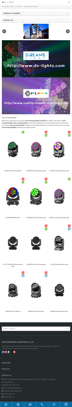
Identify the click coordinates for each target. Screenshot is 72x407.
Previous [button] (4, 31)
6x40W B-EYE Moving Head (36, 311)
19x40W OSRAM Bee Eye (12, 217)
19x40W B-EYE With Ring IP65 (13, 171)
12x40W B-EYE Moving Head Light (36, 217)
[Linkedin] (9, 352)
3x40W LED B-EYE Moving (12, 311)
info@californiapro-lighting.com (12, 391)
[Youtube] (14, 352)
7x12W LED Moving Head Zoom (59, 264)
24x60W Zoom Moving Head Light (59, 217)
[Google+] (6, 352)
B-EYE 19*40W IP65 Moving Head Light (13, 265)
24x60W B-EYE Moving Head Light (36, 171)
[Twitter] (11, 352)
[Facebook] (3, 352)
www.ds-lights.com (9, 394)
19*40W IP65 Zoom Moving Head (36, 264)
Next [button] (68, 31)
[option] (36, 31)
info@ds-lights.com (9, 397)
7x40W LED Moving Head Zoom (59, 311)
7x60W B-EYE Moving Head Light (59, 171)
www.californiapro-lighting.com (12, 388)
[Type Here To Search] (34, 329)
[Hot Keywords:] (68, 329)
